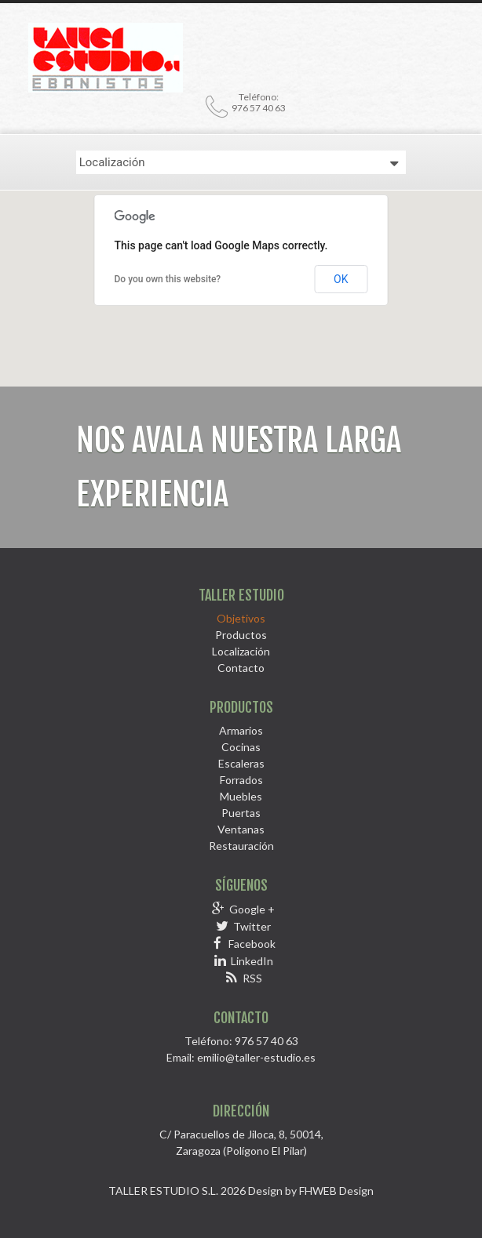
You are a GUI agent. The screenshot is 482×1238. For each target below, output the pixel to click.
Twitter (252, 926)
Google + (252, 909)
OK (341, 279)
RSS (252, 978)
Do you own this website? (168, 279)
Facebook (252, 943)
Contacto (241, 667)
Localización (241, 651)
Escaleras (241, 763)
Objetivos (241, 618)
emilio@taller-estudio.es (256, 1057)
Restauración (241, 845)
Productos (241, 634)
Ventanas (241, 829)
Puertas (241, 812)
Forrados (241, 779)
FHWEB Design (336, 1190)
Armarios (241, 730)
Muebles (241, 796)
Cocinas (241, 746)
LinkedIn (252, 961)
